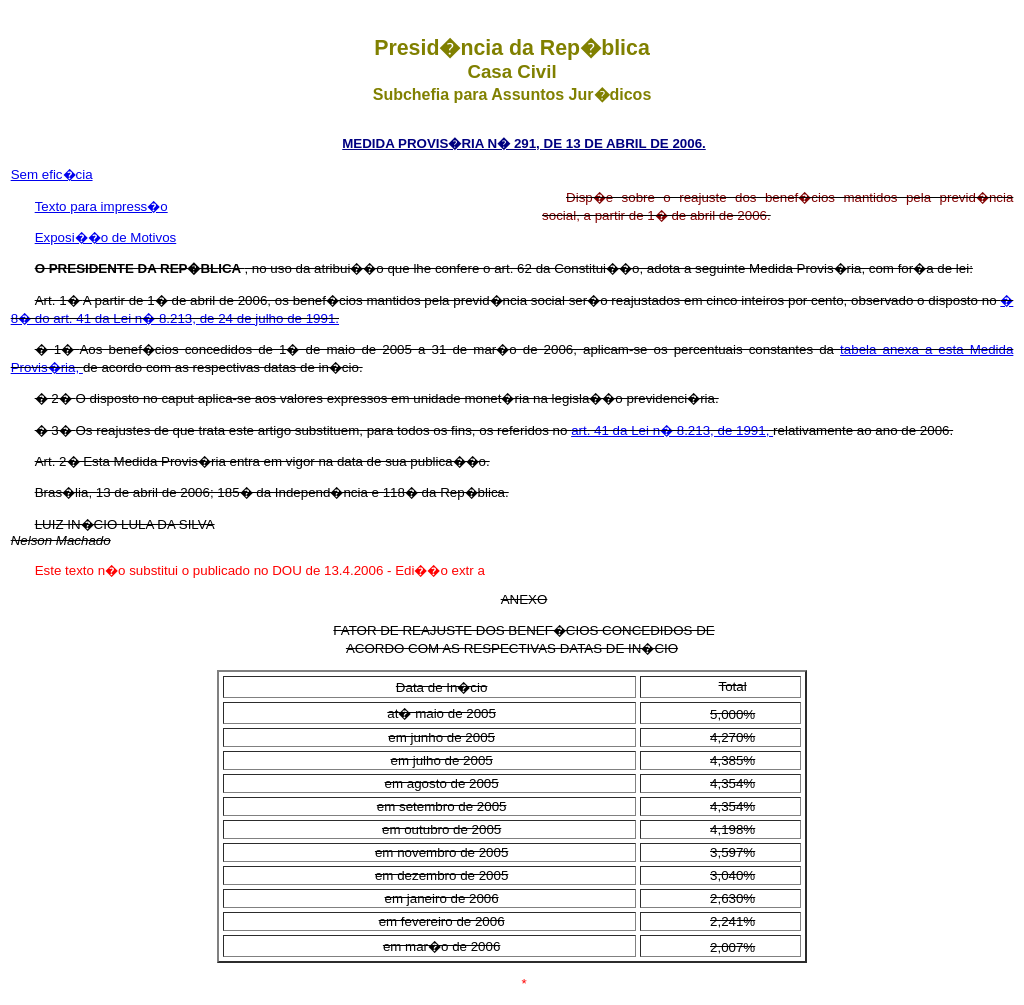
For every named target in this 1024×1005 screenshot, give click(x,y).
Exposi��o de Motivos (106, 237)
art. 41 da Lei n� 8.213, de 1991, (672, 430)
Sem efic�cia (52, 174)
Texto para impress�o (101, 206)
